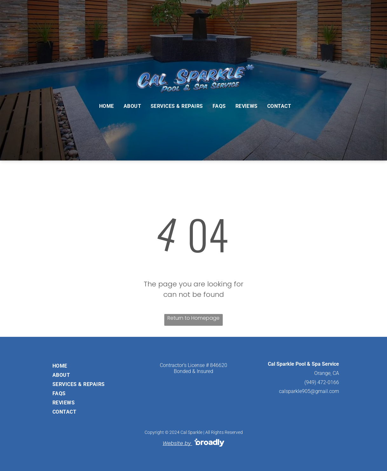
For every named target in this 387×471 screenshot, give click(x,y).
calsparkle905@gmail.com (309, 391)
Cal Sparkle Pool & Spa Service (303, 364)
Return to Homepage (193, 318)
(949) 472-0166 (321, 382)
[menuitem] (106, 106)
